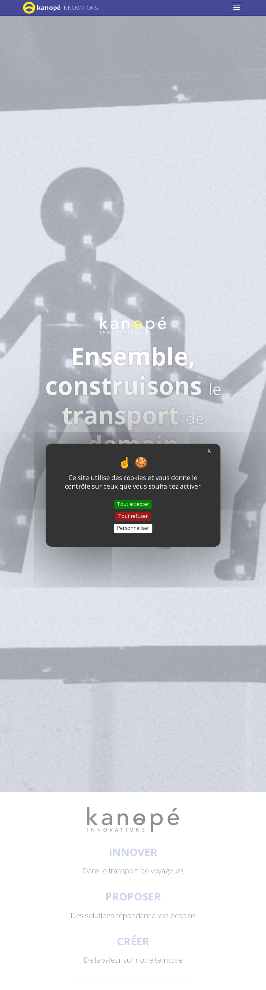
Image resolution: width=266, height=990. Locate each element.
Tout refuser (133, 516)
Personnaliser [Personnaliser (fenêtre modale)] (133, 528)
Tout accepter (133, 504)
